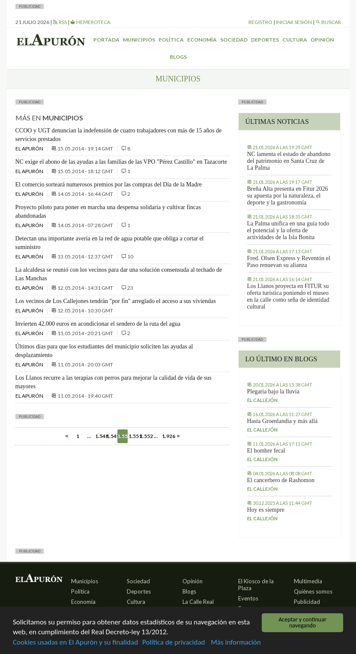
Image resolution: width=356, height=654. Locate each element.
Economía (202, 39)
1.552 (145, 436)
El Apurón (29, 148)
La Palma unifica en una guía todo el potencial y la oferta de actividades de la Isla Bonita (288, 230)
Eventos (248, 598)
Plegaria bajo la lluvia (273, 391)
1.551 (134, 436)
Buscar (328, 22)
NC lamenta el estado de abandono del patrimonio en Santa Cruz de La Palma (289, 161)
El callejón (262, 400)
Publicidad (307, 601)
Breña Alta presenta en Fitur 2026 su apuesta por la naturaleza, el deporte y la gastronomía (287, 196)
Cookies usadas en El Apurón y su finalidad (75, 642)
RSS (60, 22)
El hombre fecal (266, 450)
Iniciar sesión (294, 22)
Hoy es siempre (265, 510)
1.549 (111, 436)
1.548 (100, 436)
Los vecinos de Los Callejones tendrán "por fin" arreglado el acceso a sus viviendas (115, 301)
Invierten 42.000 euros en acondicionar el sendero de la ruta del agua (98, 324)
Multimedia (308, 581)
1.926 (167, 436)
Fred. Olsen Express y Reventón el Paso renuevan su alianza (288, 261)
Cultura (294, 39)
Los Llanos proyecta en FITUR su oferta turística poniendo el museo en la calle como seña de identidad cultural (288, 296)
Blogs (178, 57)
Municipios (139, 39)
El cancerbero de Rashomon (280, 480)
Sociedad (234, 39)
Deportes (265, 39)
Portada (106, 39)
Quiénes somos (313, 591)
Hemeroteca (90, 22)
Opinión (322, 39)
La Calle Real (198, 601)
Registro (260, 22)
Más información (235, 642)
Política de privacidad (173, 642)
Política (171, 39)
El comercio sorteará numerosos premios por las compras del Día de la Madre (108, 184)
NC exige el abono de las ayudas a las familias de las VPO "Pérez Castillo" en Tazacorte (121, 162)
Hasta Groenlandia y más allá (282, 421)
